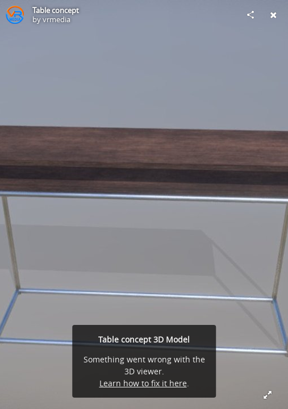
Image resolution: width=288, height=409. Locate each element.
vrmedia (56, 19)
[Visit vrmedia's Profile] (15, 15)
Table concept (55, 10)
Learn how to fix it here (143, 383)
